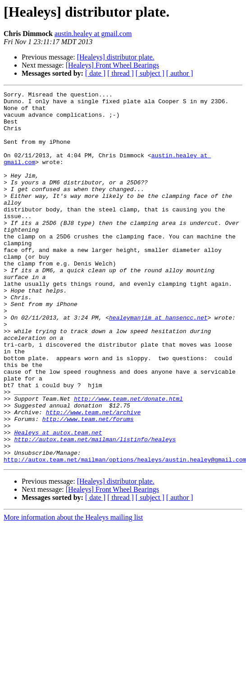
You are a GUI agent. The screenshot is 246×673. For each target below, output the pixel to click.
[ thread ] (120, 73)
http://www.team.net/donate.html (128, 461)
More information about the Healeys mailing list (73, 591)
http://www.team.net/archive (93, 477)
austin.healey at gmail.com (93, 33)
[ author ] (179, 73)
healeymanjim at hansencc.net (158, 363)
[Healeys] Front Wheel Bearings (112, 65)
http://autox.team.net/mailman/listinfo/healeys (95, 509)
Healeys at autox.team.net (58, 501)
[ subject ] (150, 73)
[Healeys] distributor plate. (116, 57)
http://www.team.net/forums (88, 485)
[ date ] (95, 73)
